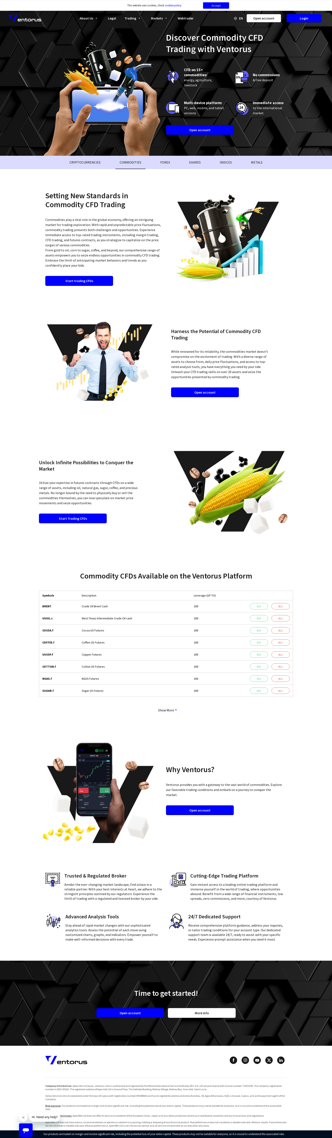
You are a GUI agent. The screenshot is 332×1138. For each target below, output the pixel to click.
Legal (112, 18)
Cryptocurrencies (85, 162)
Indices (226, 162)
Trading (133, 18)
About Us (90, 18)
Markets (160, 18)
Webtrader (186, 18)
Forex (165, 162)
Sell (280, 606)
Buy (259, 606)
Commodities (130, 162)
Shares (195, 162)
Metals (257, 162)
